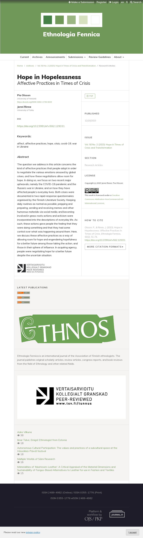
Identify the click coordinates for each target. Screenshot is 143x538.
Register (102, 2)
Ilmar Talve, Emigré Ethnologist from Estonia (42, 440)
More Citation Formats (104, 246)
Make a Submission (81, 2)
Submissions (76, 57)
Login (114, 2)
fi (127, 2)
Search (135, 2)
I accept (133, 532)
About (118, 57)
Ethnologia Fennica (71, 34)
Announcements (55, 57)
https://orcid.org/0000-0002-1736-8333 (34, 102)
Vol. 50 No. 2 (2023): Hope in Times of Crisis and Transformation (66, 66)
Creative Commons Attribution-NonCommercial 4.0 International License (104, 199)
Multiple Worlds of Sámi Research (36, 459)
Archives (37, 57)
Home (20, 66)
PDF (91, 96)
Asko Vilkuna (24, 432)
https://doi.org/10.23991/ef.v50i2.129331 (41, 126)
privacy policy (33, 532)
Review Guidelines (100, 57)
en (122, 2)
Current (24, 57)
